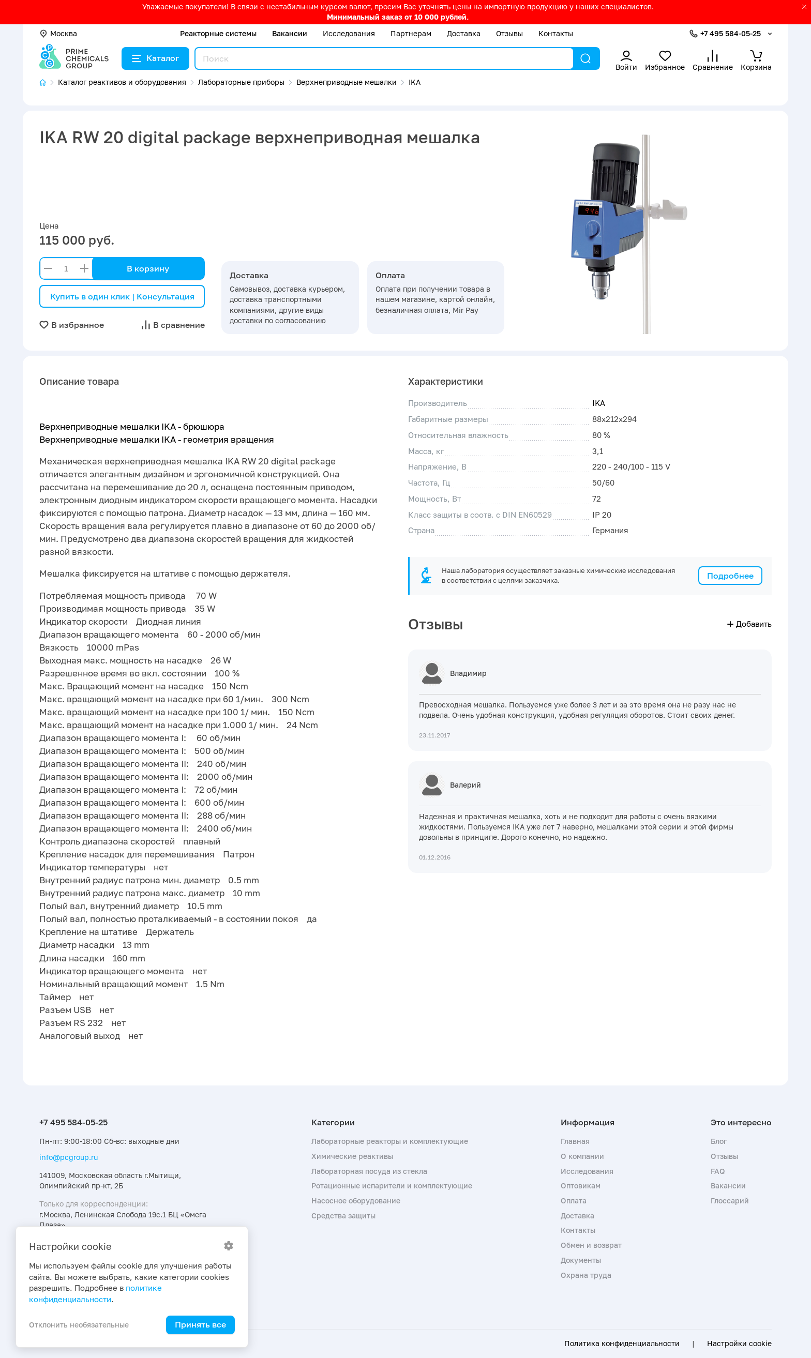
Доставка (463, 33)
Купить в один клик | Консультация (122, 296)
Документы (581, 1260)
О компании (582, 1156)
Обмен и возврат (591, 1245)
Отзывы (509, 33)
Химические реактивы (352, 1156)
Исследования (349, 33)
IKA (598, 403)
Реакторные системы (218, 33)
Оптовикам (580, 1185)
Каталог (155, 58)
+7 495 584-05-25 (730, 33)
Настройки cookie (739, 1343)
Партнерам (411, 33)
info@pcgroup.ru (68, 1157)
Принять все (200, 1324)
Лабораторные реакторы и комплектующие (389, 1141)
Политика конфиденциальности (622, 1343)
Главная (575, 1141)
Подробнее (730, 575)
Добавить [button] (749, 623)
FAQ (718, 1171)
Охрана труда (586, 1275)
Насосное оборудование (355, 1200)
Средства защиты (343, 1215)
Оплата (574, 1200)
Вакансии (289, 33)
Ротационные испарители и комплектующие (391, 1185)
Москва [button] (58, 33)
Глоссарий (730, 1200)
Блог (719, 1141)
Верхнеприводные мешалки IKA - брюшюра (131, 426)
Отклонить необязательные (79, 1324)
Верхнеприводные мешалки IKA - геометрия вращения (156, 439)
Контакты (555, 33)
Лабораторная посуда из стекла (369, 1171)
